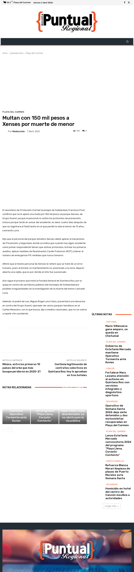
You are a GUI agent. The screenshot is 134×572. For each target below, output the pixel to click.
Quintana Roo (17, 53)
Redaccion (18, 131)
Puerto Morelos (115, 418)
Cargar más (112, 451)
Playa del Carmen (34, 53)
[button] (127, 41)
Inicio (5, 53)
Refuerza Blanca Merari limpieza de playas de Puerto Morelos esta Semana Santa (117, 425)
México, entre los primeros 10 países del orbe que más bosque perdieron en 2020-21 (21, 368)
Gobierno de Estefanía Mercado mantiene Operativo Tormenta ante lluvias (16, 420)
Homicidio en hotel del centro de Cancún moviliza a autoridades (116, 440)
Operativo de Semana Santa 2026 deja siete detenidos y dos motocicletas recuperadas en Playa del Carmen (117, 390)
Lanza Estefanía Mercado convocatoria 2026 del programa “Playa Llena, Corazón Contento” (44, 420)
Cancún (110, 362)
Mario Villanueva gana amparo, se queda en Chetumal (116, 338)
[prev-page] (4, 432)
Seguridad (112, 381)
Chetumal (111, 332)
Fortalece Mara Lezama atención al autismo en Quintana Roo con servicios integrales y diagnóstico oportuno (117, 371)
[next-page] (10, 432)
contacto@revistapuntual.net (73, 548)
